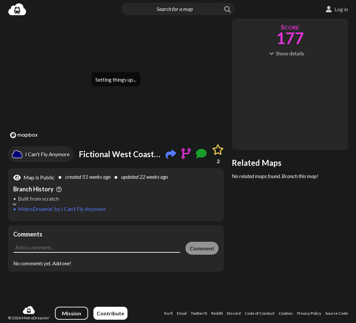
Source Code (336, 313)
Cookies (286, 313)
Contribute (110, 313)
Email (182, 313)
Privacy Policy (309, 313)
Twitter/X (199, 313)
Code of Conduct (260, 313)
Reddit (217, 313)
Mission (71, 313)
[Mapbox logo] (23, 135)
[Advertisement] (116, 235)
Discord (234, 313)
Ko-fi (168, 313)
